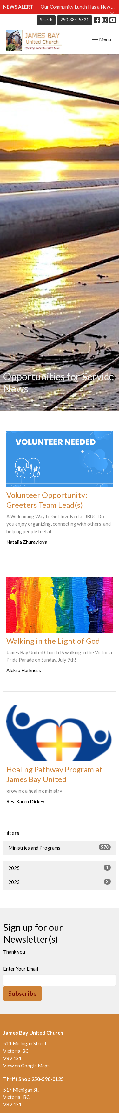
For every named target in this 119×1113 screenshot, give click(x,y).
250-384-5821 (74, 19)
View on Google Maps (26, 1065)
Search (46, 19)
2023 (59, 882)
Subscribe (22, 993)
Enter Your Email (20, 969)
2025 (59, 868)
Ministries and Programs (59, 847)
